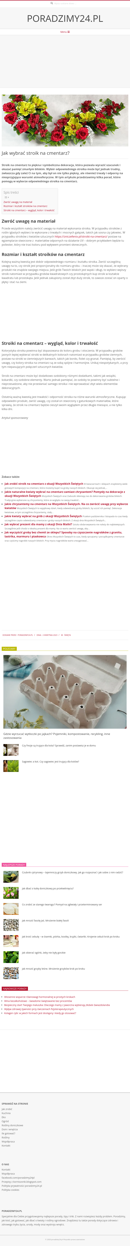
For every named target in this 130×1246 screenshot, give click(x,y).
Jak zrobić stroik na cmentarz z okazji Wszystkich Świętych (44, 484)
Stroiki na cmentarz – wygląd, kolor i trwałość (29, 210)
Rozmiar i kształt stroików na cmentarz (25, 206)
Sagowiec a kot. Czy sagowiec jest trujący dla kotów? (50, 761)
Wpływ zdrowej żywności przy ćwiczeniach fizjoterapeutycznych (39, 1009)
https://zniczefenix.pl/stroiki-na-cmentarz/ (81, 236)
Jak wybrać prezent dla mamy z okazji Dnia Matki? (38, 524)
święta (67, 635)
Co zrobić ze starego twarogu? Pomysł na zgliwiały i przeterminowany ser (62, 904)
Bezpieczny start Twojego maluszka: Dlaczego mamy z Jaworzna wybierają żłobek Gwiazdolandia (57, 1005)
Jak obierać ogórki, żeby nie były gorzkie (44, 952)
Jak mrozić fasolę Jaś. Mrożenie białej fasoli (45, 920)
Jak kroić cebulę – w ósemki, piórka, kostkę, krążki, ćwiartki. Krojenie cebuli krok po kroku (71, 936)
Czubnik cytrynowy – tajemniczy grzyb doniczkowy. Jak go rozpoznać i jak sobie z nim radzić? (72, 872)
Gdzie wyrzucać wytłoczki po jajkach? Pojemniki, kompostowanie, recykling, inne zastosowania (56, 736)
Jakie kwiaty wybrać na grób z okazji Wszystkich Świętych (43, 516)
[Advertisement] (65, 61)
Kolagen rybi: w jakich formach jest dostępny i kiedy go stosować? (40, 1013)
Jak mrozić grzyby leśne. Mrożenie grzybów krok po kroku (53, 968)
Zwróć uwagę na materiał (18, 202)
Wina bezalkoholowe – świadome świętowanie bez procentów (38, 1001)
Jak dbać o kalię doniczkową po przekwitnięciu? (48, 888)
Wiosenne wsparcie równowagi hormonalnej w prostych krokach (39, 996)
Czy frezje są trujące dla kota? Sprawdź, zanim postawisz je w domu (59, 745)
